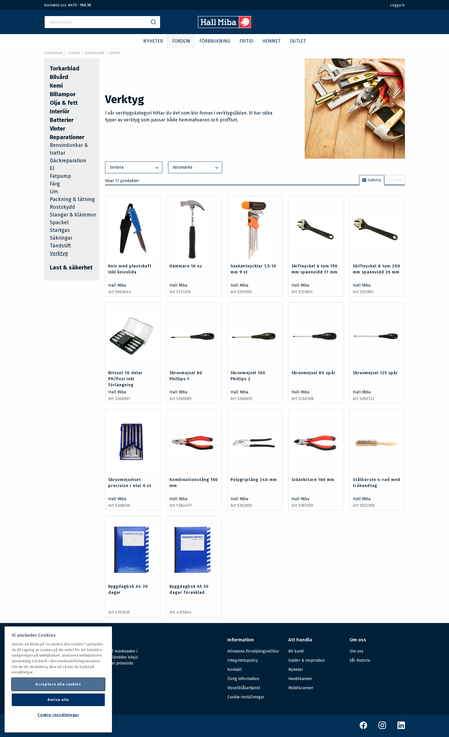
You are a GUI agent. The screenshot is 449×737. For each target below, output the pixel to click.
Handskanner (300, 678)
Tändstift (60, 246)
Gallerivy (371, 180)
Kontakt (234, 669)
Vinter (57, 128)
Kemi (56, 85)
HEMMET (271, 41)
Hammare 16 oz (186, 266)
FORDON (181, 41)
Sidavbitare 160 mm (313, 479)
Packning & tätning (72, 199)
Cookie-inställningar (245, 697)
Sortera (134, 168)
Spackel (59, 222)
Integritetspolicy (242, 660)
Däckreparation (68, 160)
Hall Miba (117, 285)
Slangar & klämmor (73, 215)
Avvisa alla (58, 699)
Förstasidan (53, 53)
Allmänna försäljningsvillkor (253, 651)
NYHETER (153, 41)
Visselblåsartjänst (243, 687)
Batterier (62, 120)
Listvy (394, 180)
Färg (55, 184)
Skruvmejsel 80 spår (314, 373)
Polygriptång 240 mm (254, 479)
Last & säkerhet (71, 267)
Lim (54, 191)
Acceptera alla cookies (58, 684)
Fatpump (60, 176)
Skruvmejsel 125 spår (375, 373)
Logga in (397, 5)
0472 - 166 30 (79, 5)
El (52, 168)
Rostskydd (62, 207)
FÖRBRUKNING (214, 41)
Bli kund (296, 651)
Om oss (356, 651)
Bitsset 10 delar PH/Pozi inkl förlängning (125, 379)
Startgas (60, 230)
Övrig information (243, 678)
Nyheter (295, 669)
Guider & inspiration (306, 660)
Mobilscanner (300, 687)
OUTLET (298, 41)
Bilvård (59, 77)
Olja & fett (64, 102)
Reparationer (94, 53)
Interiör (60, 111)
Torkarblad (64, 68)
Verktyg (115, 53)
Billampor (63, 94)
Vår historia (360, 660)
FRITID (246, 41)
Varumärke (196, 168)
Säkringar (61, 238)
